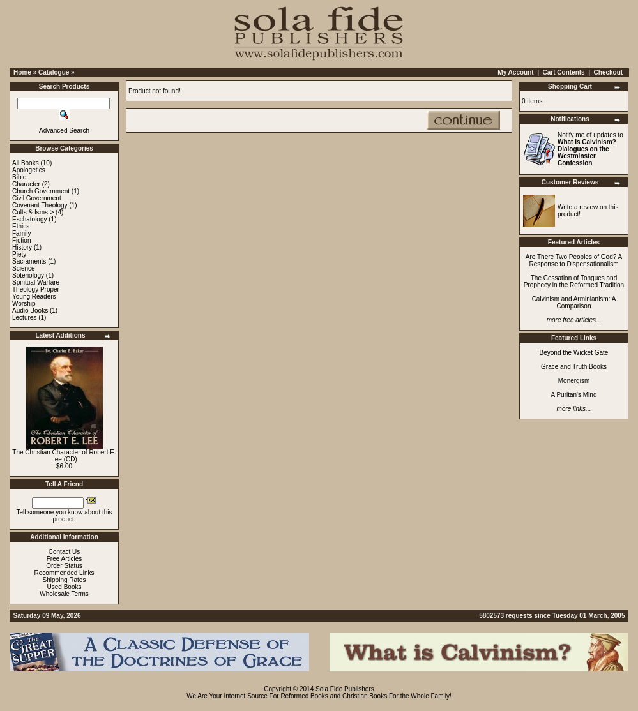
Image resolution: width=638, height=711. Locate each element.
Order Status (64, 565)
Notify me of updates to (590, 149)
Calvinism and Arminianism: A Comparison (574, 303)
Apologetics (28, 170)
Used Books (64, 586)
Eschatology (29, 219)
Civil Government (36, 198)
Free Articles (64, 558)
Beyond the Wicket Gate (574, 352)
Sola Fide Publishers (344, 688)
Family (21, 233)
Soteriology (28, 275)
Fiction (21, 240)
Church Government (41, 191)
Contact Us (64, 551)
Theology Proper (35, 289)
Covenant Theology (40, 205)
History (22, 247)
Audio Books (30, 310)
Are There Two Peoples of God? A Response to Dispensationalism (574, 260)
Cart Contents (564, 72)
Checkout (608, 72)
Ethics (20, 226)
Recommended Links (64, 572)
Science (23, 268)
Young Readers (34, 296)
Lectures (24, 317)
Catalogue (53, 72)
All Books (25, 163)
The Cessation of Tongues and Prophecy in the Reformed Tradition (574, 281)
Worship (24, 303)
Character (26, 184)
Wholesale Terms (64, 593)
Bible (19, 177)
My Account (515, 72)
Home (22, 72)
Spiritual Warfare (35, 282)
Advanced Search (64, 130)
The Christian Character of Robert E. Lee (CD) (64, 456)
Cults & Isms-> (33, 212)
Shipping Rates (64, 579)
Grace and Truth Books (574, 366)
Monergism (573, 380)
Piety (19, 254)
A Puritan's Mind (574, 394)
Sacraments (29, 261)
